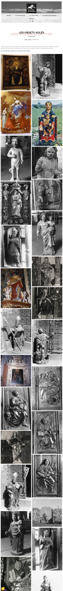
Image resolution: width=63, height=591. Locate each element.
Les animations (33, 15)
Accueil (25, 39)
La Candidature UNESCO (49, 15)
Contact (31, 18)
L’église (8, 15)
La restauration (20, 15)
